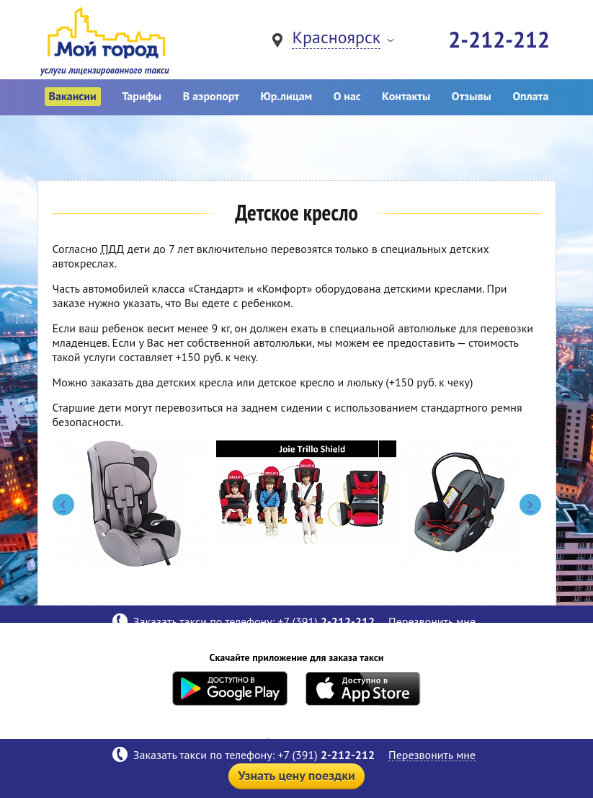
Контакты (406, 96)
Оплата (530, 96)
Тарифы (141, 96)
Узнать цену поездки (296, 775)
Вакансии (73, 96)
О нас (347, 96)
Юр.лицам (286, 96)
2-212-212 (499, 39)
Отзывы (471, 96)
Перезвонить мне (432, 755)
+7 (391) (327, 755)
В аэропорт (211, 96)
